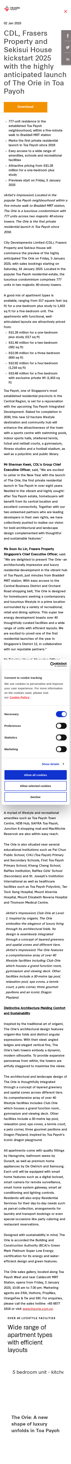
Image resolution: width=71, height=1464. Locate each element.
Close (65, 13)
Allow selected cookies (35, 785)
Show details (50, 764)
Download (26, 107)
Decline (35, 797)
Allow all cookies (35, 774)
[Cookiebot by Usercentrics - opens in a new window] (50, 664)
